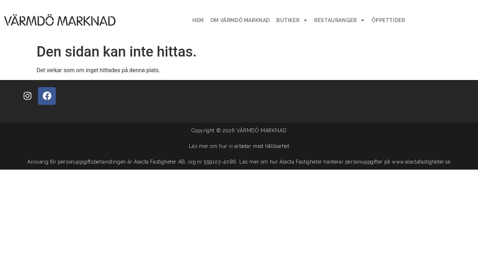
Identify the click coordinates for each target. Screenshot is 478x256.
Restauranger (339, 20)
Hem (198, 20)
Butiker (292, 20)
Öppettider (388, 20)
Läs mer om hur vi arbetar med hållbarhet (239, 146)
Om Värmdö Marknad (240, 20)
